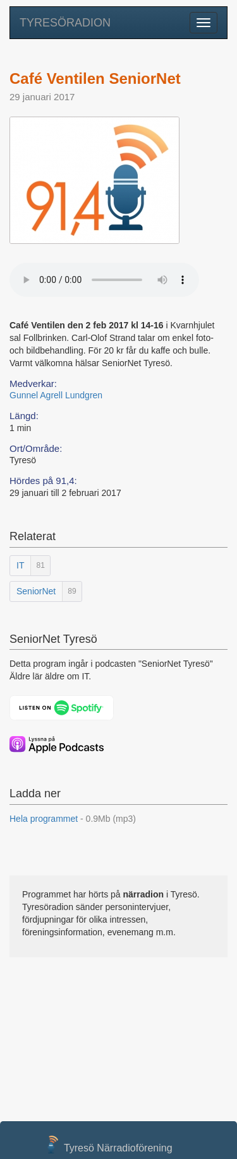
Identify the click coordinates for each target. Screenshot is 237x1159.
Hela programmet (72, 819)
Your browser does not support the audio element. (104, 280)
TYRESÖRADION (65, 22)
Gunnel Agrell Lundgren (55, 395)
